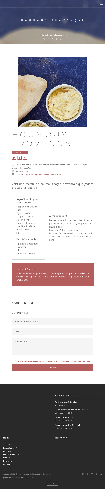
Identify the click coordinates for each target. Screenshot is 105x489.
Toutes (25, 171)
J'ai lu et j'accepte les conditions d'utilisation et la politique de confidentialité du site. (54, 361)
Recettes (7, 451)
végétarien (29, 174)
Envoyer (52, 368)
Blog (5, 457)
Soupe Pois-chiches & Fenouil (67, 425)
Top (53, 484)
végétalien (38, 174)
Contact (6, 464)
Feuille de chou (10, 454)
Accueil (6, 444)
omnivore (47, 174)
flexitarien (56, 174)
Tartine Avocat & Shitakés (66, 402)
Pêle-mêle (7, 461)
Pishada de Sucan (62, 417)
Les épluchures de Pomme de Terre (70, 409)
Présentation (8, 448)
